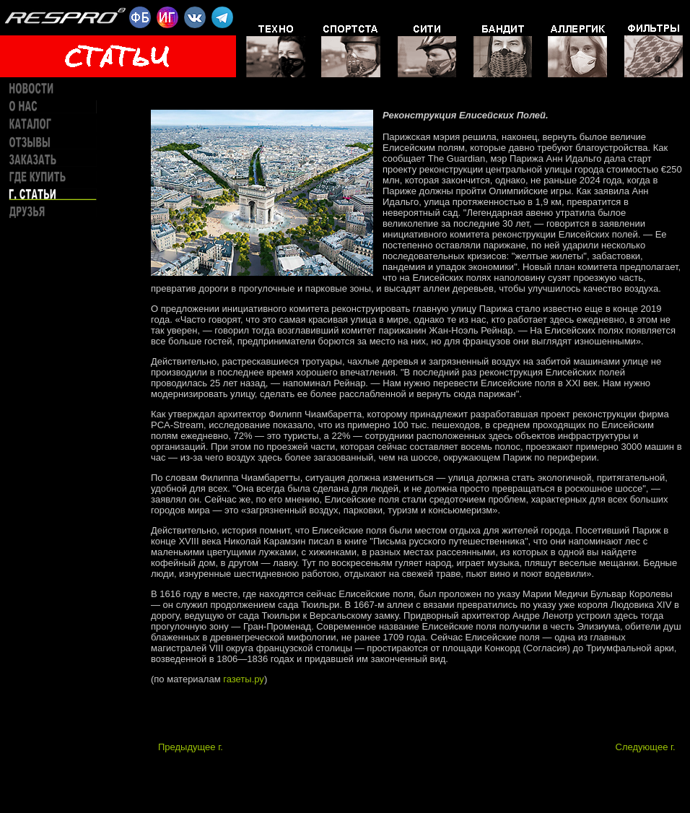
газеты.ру (243, 679)
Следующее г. (646, 747)
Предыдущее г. (190, 747)
